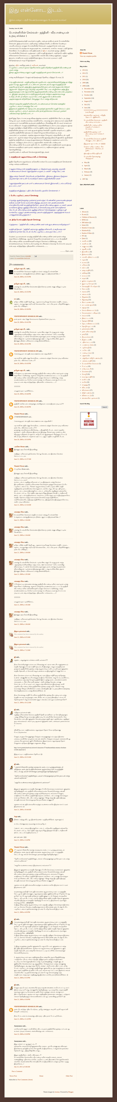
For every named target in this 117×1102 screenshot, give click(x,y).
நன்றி (84, 334)
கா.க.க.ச (85, 276)
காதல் (84, 278)
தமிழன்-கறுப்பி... (20, 268)
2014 (84, 70)
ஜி (15, 657)
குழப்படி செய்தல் (88, 284)
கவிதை (84, 273)
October (87, 95)
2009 (84, 83)
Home (41, 1076)
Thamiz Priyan (19, 414)
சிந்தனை (85, 297)
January (86, 175)
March (86, 169)
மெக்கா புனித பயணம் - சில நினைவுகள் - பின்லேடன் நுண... (94, 148)
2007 (84, 179)
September (87, 98)
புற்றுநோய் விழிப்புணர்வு (91, 358)
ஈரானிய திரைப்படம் (89, 257)
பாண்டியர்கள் (87, 353)
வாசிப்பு (85, 379)
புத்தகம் (84, 355)
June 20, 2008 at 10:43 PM (22, 363)
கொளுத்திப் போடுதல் (90, 286)
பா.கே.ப (85, 350)
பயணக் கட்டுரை (88, 345)
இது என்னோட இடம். (36, 10)
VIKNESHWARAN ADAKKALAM (26, 316)
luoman (57, 1092)
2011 (84, 76)
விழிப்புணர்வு (87, 393)
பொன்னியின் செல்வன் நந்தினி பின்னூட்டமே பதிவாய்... (95, 140)
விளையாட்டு (86, 395)
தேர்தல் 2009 (86, 321)
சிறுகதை (85, 300)
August (86, 101)
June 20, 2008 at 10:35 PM (22, 277)
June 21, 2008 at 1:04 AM (22, 520)
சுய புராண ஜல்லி (88, 305)
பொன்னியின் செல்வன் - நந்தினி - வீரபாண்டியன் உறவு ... (96, 121)
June (85, 108)
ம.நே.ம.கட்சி (86, 369)
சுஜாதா (84, 308)
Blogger (70, 1092)
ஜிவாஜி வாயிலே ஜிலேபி (93, 153)
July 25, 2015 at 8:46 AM (22, 1067)
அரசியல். (85, 244)
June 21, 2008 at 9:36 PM (22, 999)
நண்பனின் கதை (87, 331)
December (87, 88)
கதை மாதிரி (86, 270)
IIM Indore (85, 222)
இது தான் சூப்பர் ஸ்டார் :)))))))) (94, 144)
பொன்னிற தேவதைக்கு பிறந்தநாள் (92, 157)
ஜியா (45, 51)
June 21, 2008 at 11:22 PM (22, 1019)
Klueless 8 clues (87, 228)
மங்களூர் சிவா (19, 512)
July (85, 104)
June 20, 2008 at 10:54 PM (22, 439)
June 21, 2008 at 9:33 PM (22, 978)
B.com (84, 214)
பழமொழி (85, 347)
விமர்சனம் (85, 390)
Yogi (15, 816)
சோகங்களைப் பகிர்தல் (90, 313)
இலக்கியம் (86, 252)
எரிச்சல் (84, 265)
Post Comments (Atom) (25, 1080)
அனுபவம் (85, 246)
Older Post (69, 1076)
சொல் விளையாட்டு (89, 310)
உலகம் (84, 262)
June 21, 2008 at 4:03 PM (22, 912)
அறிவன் (35, 65)
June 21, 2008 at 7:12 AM (22, 650)
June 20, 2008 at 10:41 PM (22, 322)
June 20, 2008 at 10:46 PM (22, 407)
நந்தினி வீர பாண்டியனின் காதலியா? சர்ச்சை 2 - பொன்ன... (93, 127)
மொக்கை (85, 371)
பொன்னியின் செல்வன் (22, 258)
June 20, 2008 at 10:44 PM (22, 394)
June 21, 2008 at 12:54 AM (22, 505)
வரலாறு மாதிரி (87, 377)
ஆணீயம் (85, 249)
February (87, 172)
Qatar (83, 238)
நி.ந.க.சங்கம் (86, 337)
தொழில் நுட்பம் (87, 326)
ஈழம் (84, 260)
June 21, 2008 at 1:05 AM (22, 574)
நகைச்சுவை (86, 329)
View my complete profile (88, 56)
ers (15, 299)
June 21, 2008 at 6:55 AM (22, 637)
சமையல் (85, 294)
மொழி (84, 374)
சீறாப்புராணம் (87, 302)
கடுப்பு (84, 268)
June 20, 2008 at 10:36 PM (22, 309)
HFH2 (84, 220)
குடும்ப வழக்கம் (87, 281)
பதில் (17, 65)
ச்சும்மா (84, 315)
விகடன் (85, 387)
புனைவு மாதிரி (87, 361)
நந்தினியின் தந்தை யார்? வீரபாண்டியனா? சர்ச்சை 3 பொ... (94, 134)
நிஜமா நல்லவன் (20, 631)
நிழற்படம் (85, 340)
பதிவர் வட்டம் (87, 342)
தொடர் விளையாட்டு (89, 324)
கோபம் (84, 289)
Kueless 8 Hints (87, 233)
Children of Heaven (88, 217)
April (86, 165)
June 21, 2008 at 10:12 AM (22, 702)
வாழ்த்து (85, 385)
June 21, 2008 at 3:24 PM (22, 840)
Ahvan (84, 212)
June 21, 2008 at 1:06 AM (22, 624)
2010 (84, 79)
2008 (84, 86)
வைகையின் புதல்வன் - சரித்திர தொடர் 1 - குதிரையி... (95, 116)
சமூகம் (84, 292)
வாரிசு (84, 382)
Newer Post (13, 1076)
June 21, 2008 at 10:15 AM (22, 757)
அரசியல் (85, 241)
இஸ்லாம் (85, 254)
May (85, 162)
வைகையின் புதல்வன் (89, 398)
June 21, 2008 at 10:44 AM (22, 809)
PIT (83, 236)
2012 (84, 73)
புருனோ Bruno (19, 446)
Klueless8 (85, 230)
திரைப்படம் (86, 318)
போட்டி (84, 366)
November (87, 92)
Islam (83, 225)
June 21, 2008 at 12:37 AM (22, 459)
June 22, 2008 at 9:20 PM (22, 1034)
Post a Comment (17, 1071)
